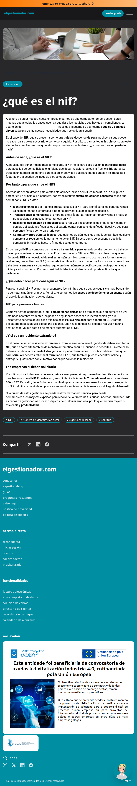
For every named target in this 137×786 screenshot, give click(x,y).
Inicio (10, 73)
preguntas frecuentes (17, 498)
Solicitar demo (12, 559)
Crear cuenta (11, 542)
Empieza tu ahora (66, 4)
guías (6, 492)
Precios (8, 553)
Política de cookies (15, 515)
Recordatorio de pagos (18, 614)
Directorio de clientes (17, 609)
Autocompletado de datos (20, 597)
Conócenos (10, 481)
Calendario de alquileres (19, 620)
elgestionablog (13, 486)
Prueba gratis (113, 13)
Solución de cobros (15, 603)
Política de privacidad (17, 509)
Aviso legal (10, 503)
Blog (23, 73)
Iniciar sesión (12, 547)
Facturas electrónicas (17, 592)
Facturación (40, 73)
